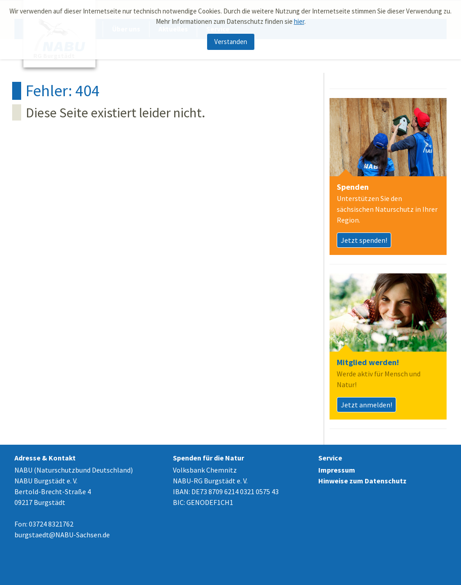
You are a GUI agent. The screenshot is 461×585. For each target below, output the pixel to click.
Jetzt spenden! (364, 240)
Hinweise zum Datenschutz (362, 480)
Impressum (336, 469)
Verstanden (230, 40)
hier (299, 19)
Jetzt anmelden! (366, 404)
